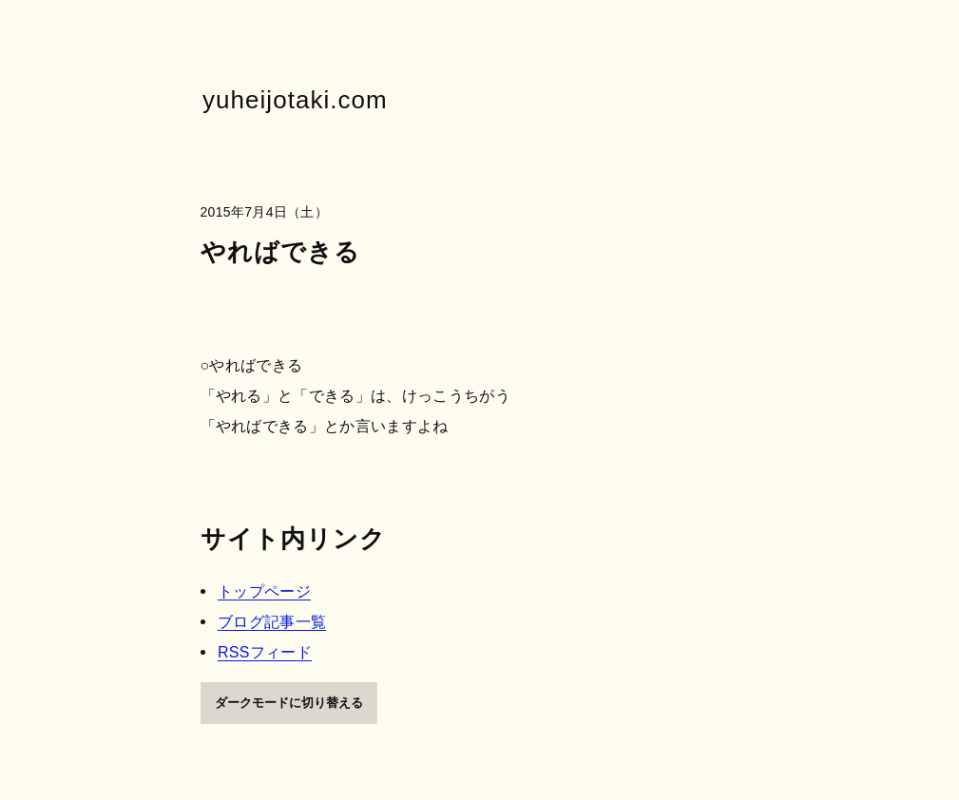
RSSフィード (265, 651)
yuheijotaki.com (295, 100)
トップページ (264, 590)
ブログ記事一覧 (272, 621)
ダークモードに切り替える (289, 702)
